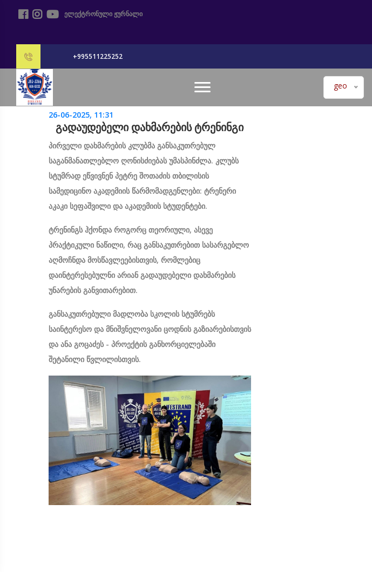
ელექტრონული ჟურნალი (102, 13)
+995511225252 (98, 56)
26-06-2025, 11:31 (81, 115)
